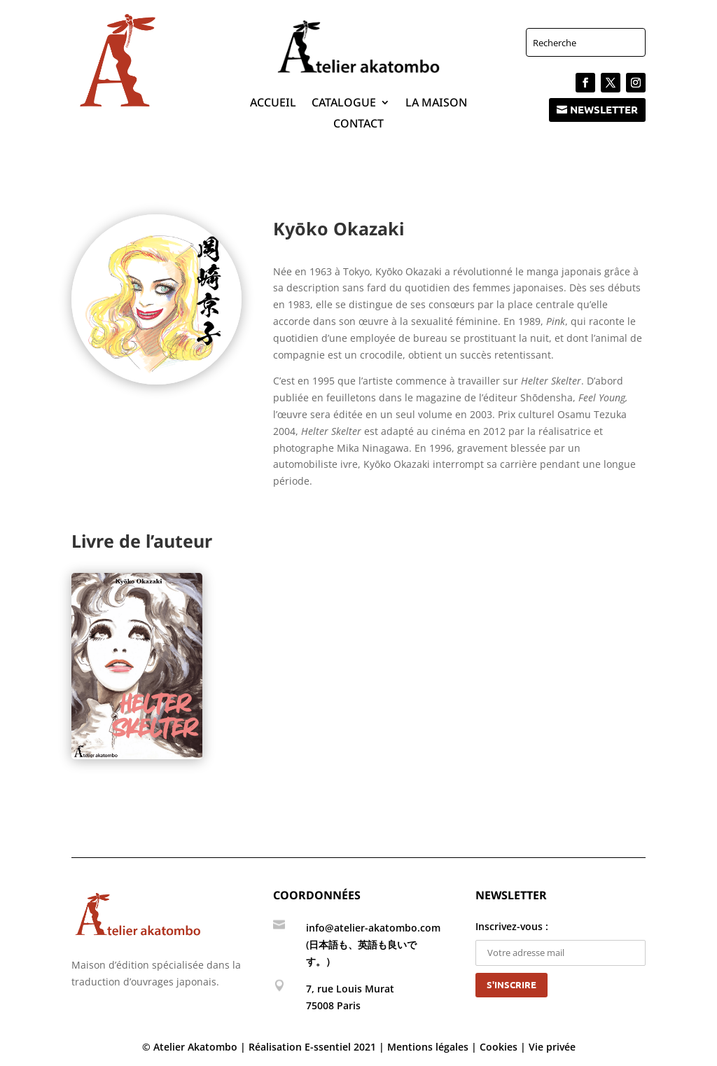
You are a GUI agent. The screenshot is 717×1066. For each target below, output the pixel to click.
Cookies (498, 1046)
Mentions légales (427, 1046)
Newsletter (604, 109)
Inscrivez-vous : (560, 939)
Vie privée (552, 1046)
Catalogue (344, 103)
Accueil (273, 103)
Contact (358, 124)
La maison (436, 103)
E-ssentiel (328, 1046)
